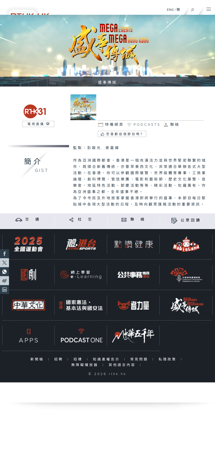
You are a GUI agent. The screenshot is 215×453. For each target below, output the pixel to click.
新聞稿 (38, 359)
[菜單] (209, 8)
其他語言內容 (123, 365)
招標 (79, 359)
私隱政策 (169, 359)
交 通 (32, 219)
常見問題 (140, 359)
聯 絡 (138, 219)
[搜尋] (192, 8)
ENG (170, 10)
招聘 (59, 359)
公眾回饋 (191, 220)
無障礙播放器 (85, 365)
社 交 (85, 219)
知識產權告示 (107, 359)
